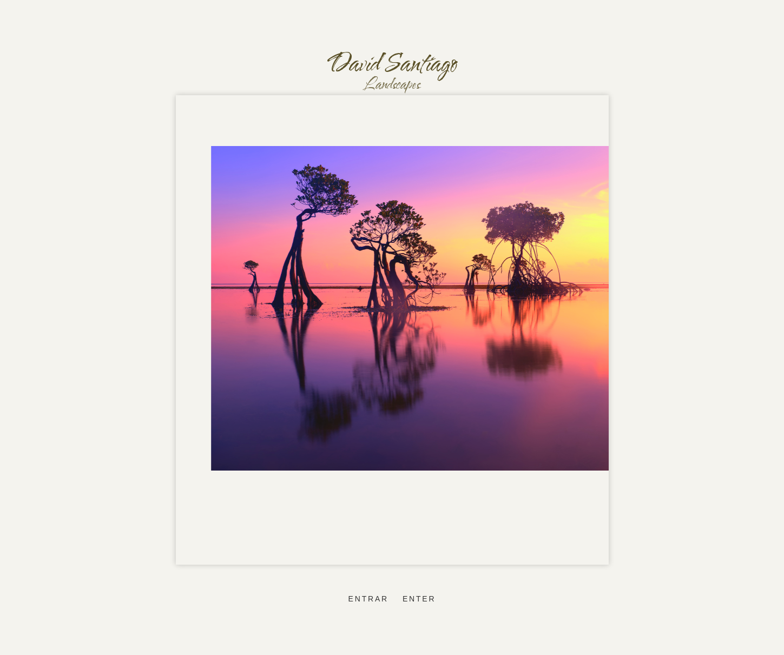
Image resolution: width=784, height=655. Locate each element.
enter (419, 598)
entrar (368, 598)
